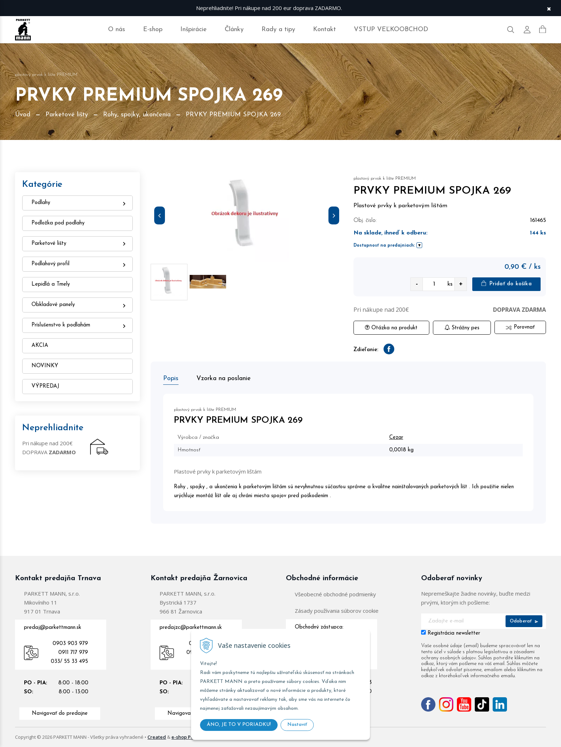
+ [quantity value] (461, 284)
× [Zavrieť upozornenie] (549, 8)
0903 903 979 (70, 643)
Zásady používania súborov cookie (337, 610)
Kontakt (324, 29)
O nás (116, 29)
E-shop (152, 29)
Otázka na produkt (391, 328)
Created (156, 737)
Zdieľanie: (365, 350)
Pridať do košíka (506, 284)
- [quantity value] (417, 284)
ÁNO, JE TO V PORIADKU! (239, 724)
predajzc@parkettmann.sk (191, 627)
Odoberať (524, 621)
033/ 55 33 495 (69, 661)
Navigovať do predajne (60, 713)
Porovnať (520, 327)
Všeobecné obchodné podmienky (335, 594)
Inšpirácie (193, 29)
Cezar (396, 437)
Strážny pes (461, 328)
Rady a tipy (278, 29)
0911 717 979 (73, 652)
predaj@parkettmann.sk (52, 627)
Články (234, 29)
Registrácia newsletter (454, 633)
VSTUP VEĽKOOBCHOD (391, 29)
